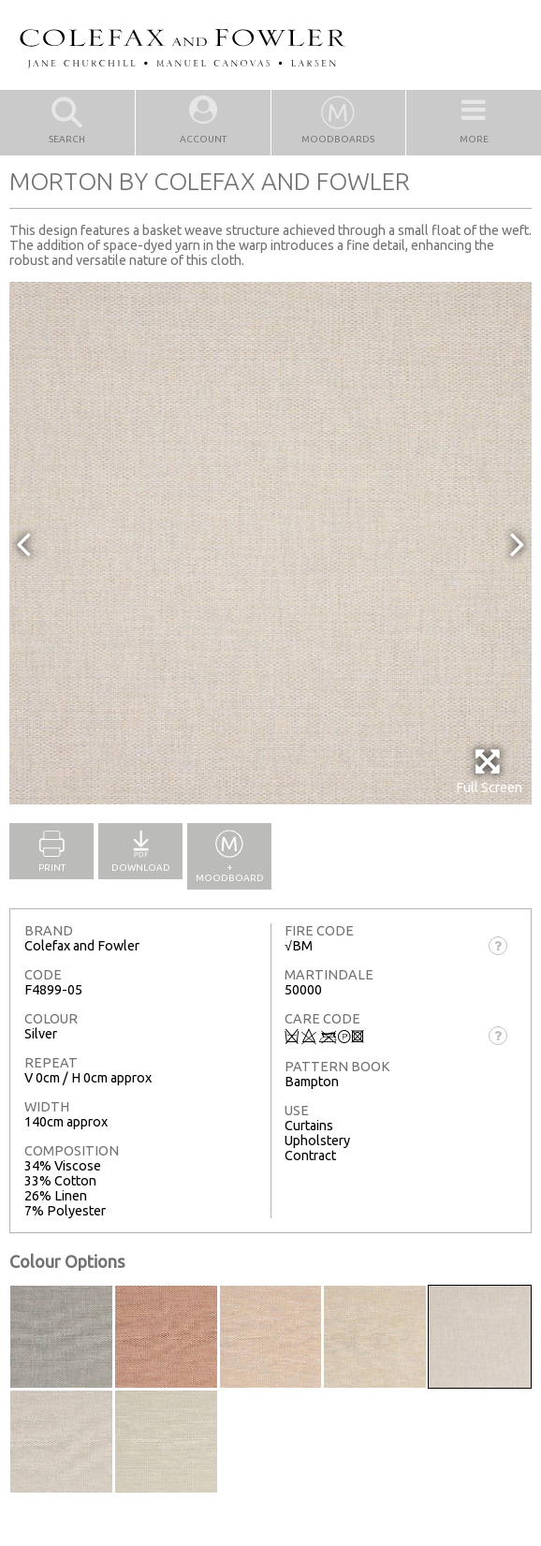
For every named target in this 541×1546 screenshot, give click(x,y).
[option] (270, 543)
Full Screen (489, 771)
